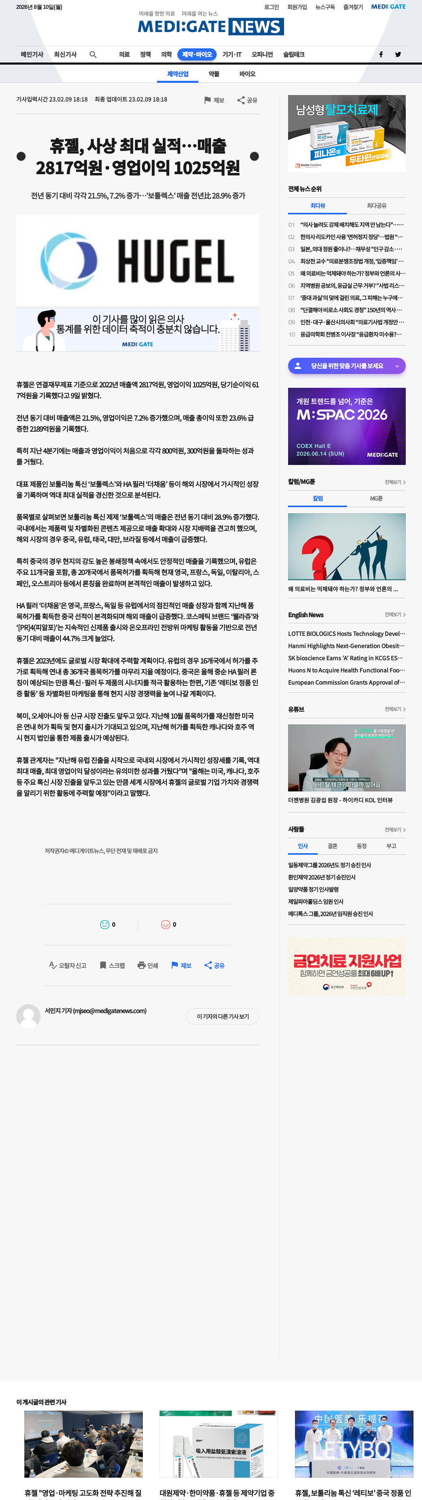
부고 (391, 846)
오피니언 (262, 54)
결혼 (332, 846)
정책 (145, 54)
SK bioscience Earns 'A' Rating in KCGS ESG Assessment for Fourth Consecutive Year (347, 658)
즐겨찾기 (353, 7)
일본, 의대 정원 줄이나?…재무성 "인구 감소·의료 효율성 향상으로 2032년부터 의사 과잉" (353, 249)
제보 (218, 100)
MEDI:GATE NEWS (211, 23)
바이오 (247, 73)
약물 (214, 73)
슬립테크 (293, 54)
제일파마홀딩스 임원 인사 (315, 901)
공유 (252, 100)
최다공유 (376, 205)
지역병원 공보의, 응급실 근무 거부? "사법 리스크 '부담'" (353, 285)
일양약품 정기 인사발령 (313, 889)
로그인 (271, 7)
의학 (166, 54)
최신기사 (65, 54)
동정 (361, 846)
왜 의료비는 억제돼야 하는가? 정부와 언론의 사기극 (353, 273)
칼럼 (318, 498)
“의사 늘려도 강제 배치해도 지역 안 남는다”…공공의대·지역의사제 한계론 (353, 224)
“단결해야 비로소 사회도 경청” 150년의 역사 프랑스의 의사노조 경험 (353, 310)
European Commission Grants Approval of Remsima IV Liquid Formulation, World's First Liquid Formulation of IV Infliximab (347, 682)
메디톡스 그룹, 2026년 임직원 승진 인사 (330, 914)
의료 (124, 54)
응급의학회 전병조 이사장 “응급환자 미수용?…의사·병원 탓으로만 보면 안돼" (353, 334)
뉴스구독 (325, 7)
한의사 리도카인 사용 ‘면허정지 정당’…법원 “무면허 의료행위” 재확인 (353, 237)
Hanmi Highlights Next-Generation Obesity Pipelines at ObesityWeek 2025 (347, 646)
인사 (303, 846)
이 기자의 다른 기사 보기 (223, 1016)
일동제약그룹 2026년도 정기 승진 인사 (329, 865)
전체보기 (393, 481)
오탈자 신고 (72, 965)
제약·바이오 (197, 54)
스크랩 (117, 965)
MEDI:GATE (388, 6)
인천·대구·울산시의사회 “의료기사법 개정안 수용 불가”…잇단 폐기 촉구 (353, 322)
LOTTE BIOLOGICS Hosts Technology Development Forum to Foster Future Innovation (347, 633)
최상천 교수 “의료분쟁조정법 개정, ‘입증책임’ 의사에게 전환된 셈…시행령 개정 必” (353, 261)
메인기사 (32, 54)
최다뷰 (317, 205)
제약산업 (177, 73)
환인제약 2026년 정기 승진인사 (321, 877)
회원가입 (297, 7)
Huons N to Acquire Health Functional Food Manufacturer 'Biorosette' (347, 670)
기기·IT (231, 54)
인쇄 (152, 965)
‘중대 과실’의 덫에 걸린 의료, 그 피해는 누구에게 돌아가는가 (353, 298)
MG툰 (376, 498)
